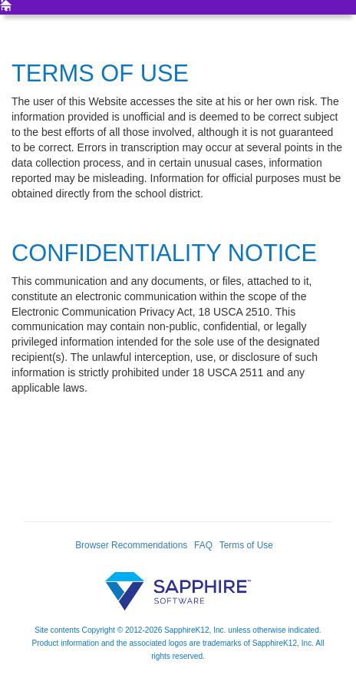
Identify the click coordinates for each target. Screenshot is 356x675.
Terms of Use (246, 545)
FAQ (203, 545)
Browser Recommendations (131, 545)
